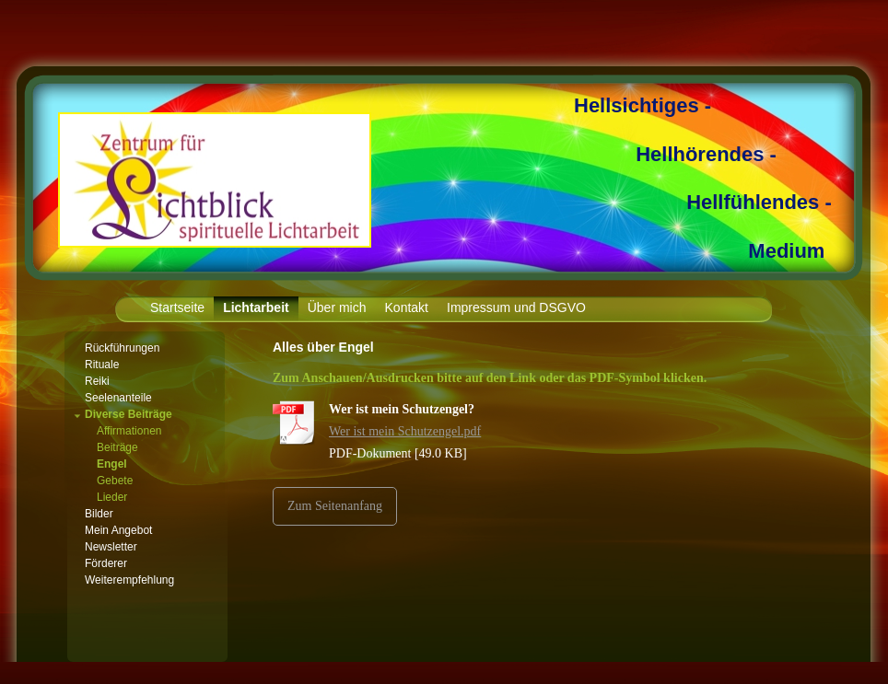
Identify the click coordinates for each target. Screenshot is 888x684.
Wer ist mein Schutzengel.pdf (405, 431)
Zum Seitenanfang (334, 506)
